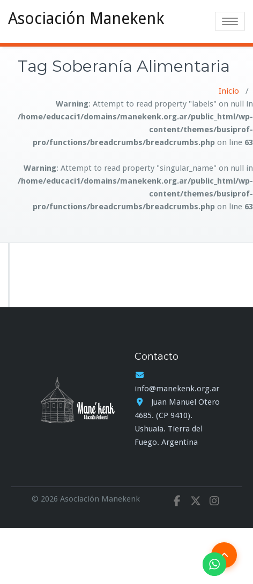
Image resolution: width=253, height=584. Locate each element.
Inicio (229, 91)
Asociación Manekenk (86, 18)
